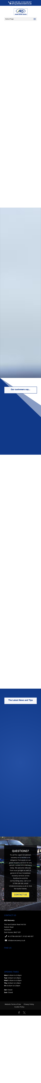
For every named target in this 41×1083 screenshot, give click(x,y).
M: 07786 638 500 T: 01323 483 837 (20, 936)
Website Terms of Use (13, 1004)
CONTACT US (20, 894)
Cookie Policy (19, 1007)
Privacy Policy (29, 1004)
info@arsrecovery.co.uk (16, 940)
